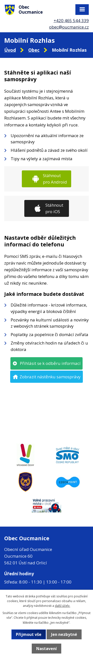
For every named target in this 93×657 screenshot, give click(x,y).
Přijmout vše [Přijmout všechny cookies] (28, 634)
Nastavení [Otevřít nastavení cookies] (46, 648)
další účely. (62, 606)
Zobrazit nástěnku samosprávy (50, 377)
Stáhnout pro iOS (54, 208)
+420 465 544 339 (71, 20)
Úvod (10, 50)
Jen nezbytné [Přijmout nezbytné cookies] (64, 634)
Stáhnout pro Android (55, 179)
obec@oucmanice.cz (69, 27)
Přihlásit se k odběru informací (50, 363)
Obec (33, 50)
